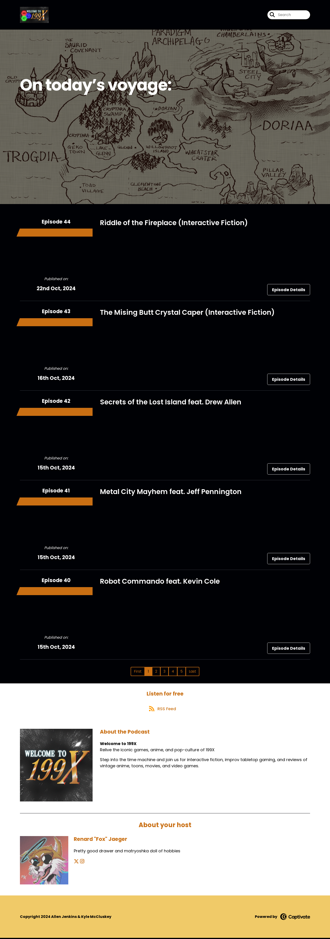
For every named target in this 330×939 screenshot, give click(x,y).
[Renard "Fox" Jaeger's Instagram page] (82, 862)
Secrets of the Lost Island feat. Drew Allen (170, 402)
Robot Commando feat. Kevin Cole (160, 581)
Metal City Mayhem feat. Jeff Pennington (171, 492)
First (138, 671)
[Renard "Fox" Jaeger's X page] (76, 862)
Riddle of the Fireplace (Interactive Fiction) (174, 223)
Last (192, 671)
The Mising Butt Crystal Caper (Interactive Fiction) (187, 313)
